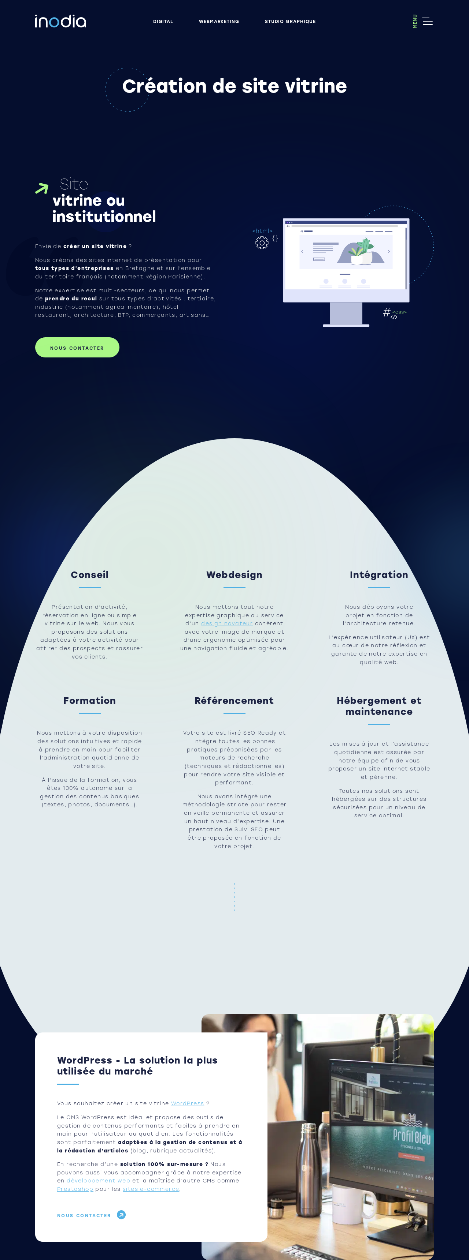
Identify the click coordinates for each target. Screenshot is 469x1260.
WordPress (187, 1103)
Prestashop (75, 1189)
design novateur (227, 623)
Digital (163, 21)
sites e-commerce (151, 1189)
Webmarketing (219, 21)
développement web (98, 1180)
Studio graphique (290, 21)
